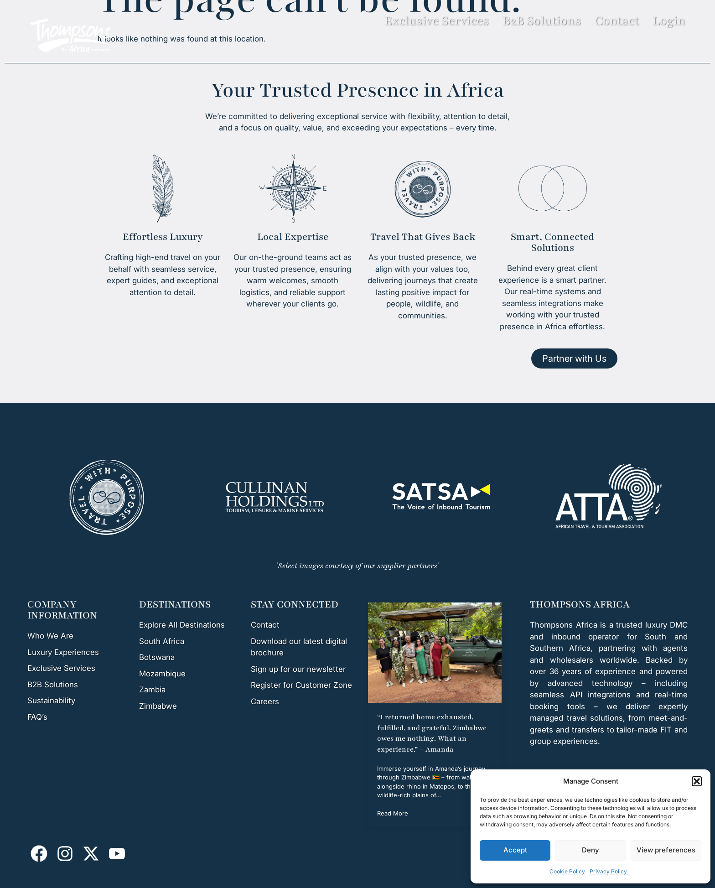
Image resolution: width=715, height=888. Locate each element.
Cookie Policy (567, 871)
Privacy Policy (608, 871)
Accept (515, 850)
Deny (590, 850)
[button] (696, 781)
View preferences (666, 850)
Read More (392, 813)
